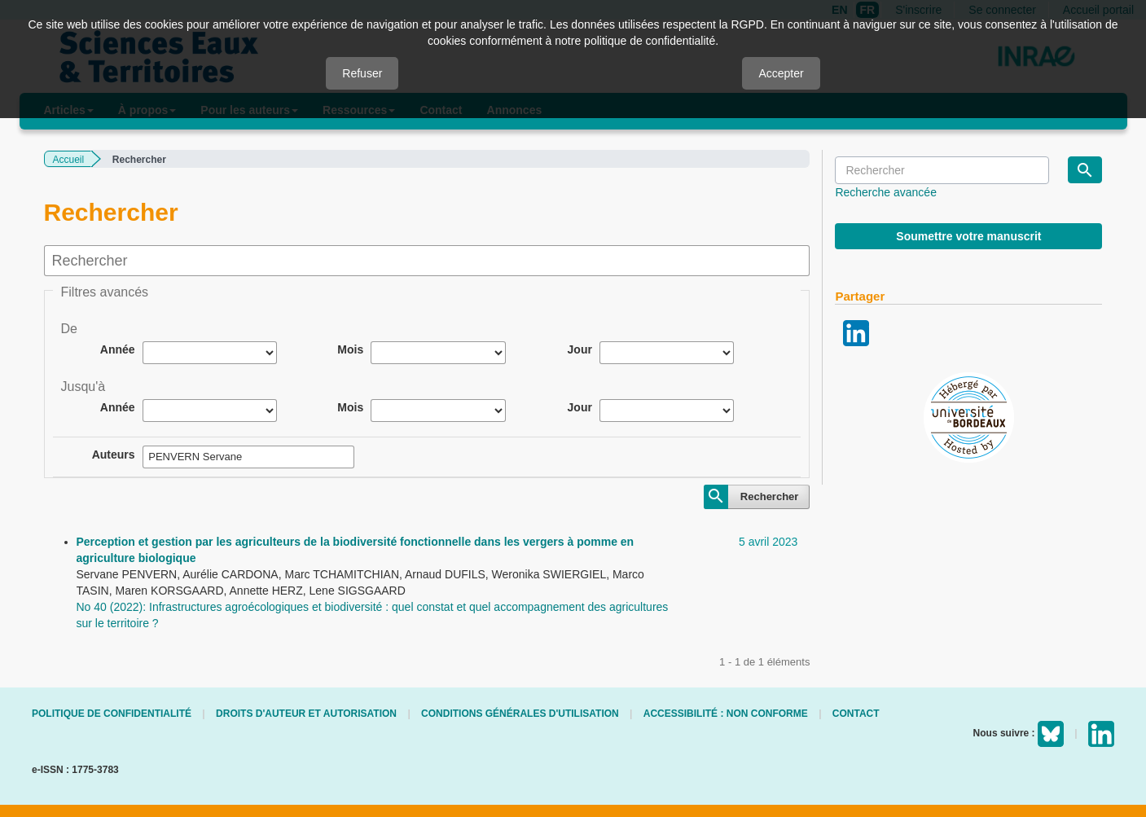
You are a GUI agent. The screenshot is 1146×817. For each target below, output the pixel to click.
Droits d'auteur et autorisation (306, 713)
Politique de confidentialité (111, 713)
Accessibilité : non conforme (725, 713)
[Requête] (941, 170)
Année (117, 349)
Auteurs (113, 454)
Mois (350, 349)
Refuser (362, 73)
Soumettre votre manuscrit (968, 236)
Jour (580, 349)
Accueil (69, 159)
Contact (856, 713)
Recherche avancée (886, 192)
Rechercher (769, 496)
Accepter (780, 73)
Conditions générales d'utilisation (520, 713)
